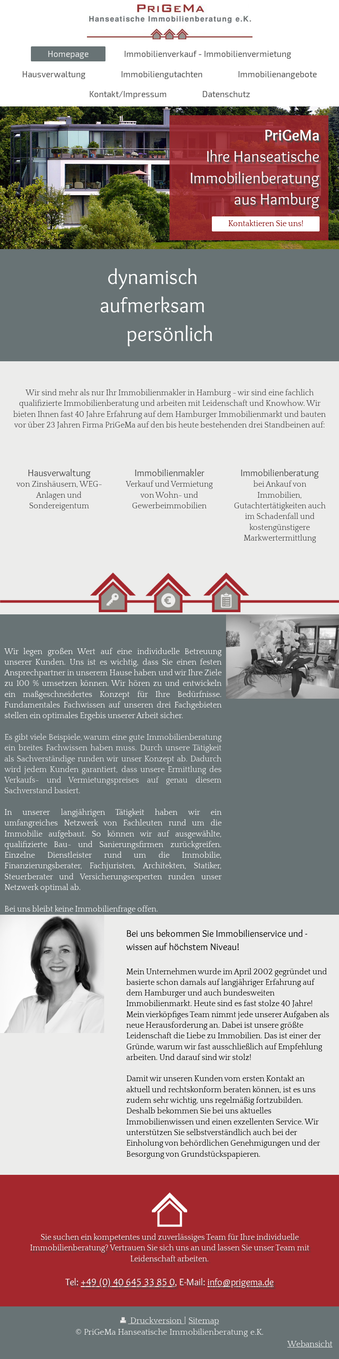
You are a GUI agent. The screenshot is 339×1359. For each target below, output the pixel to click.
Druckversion (152, 1320)
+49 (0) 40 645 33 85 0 (128, 1282)
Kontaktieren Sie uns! (265, 224)
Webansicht (309, 1344)
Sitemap (203, 1320)
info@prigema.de (240, 1282)
